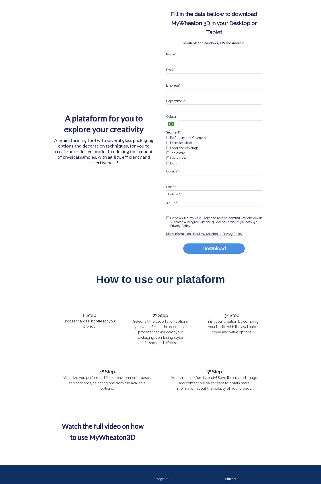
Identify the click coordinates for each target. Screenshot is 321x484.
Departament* (176, 101)
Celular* (171, 116)
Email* (170, 70)
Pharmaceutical (179, 143)
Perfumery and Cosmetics (187, 138)
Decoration (176, 158)
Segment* (173, 132)
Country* (172, 171)
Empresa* (173, 85)
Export (172, 163)
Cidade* (171, 187)
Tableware (175, 153)
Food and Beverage (182, 148)
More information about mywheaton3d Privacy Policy (204, 234)
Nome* (171, 54)
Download (214, 248)
